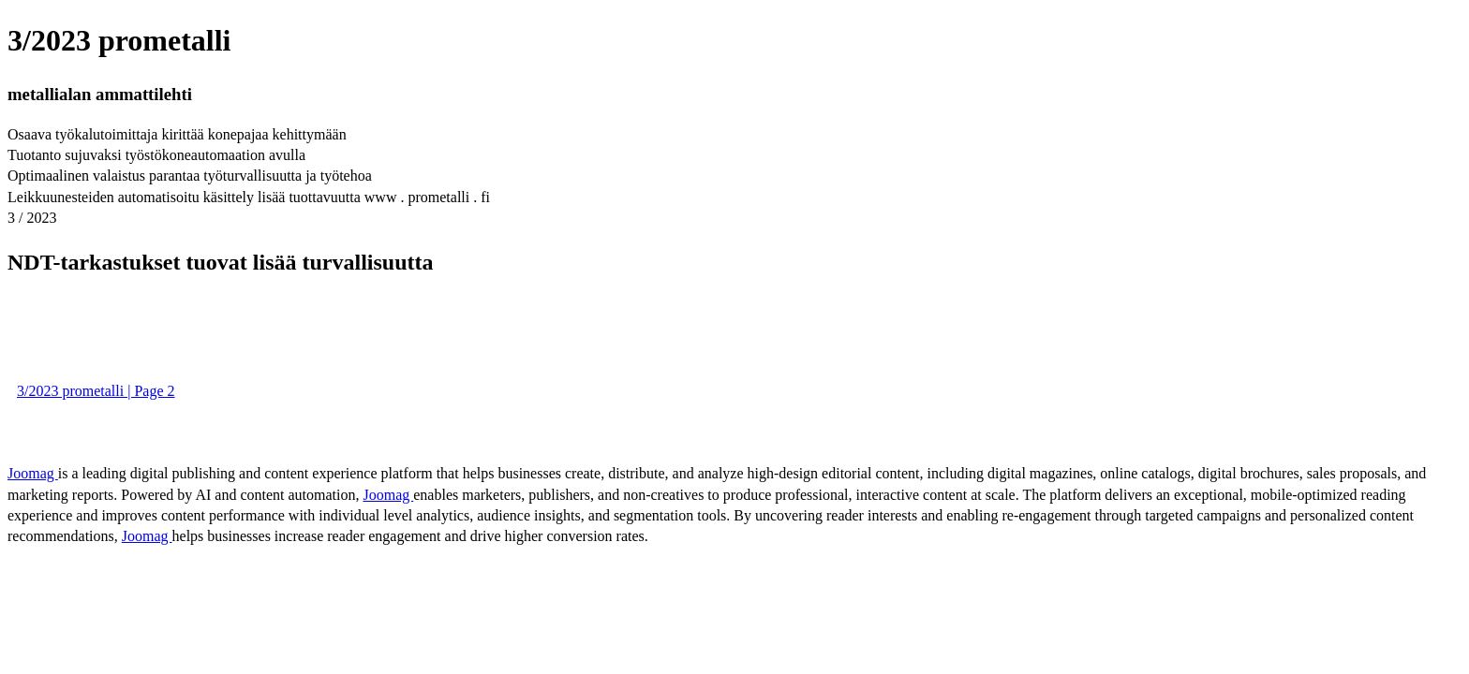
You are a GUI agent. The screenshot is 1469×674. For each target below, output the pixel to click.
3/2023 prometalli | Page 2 (96, 391)
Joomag (32, 473)
